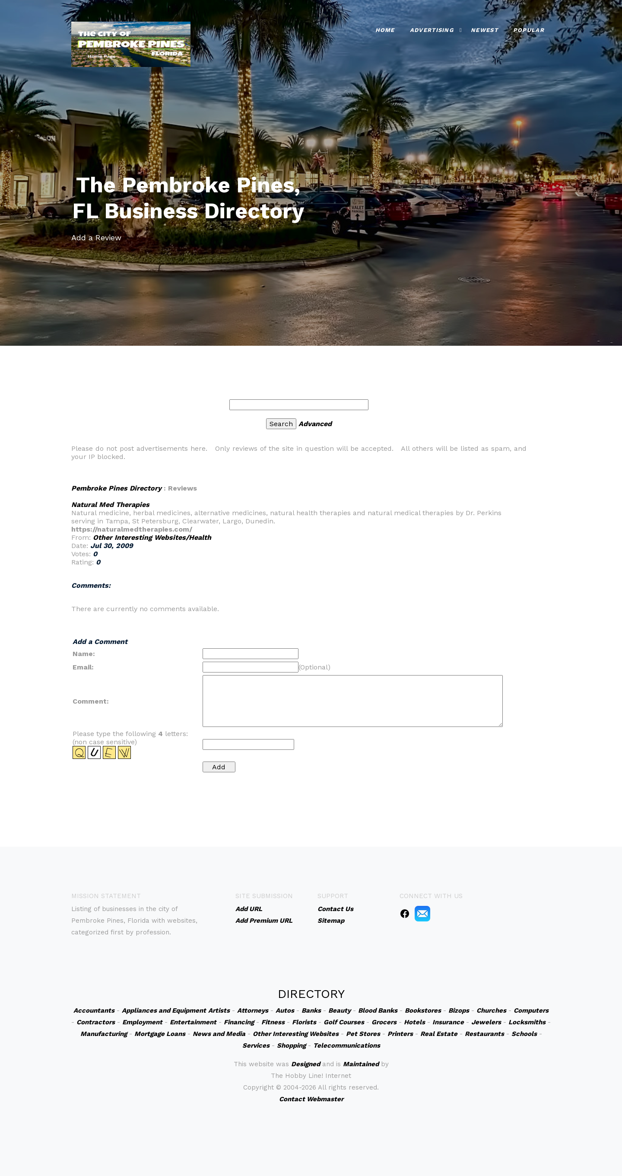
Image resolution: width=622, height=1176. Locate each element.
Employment (142, 1022)
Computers (531, 1010)
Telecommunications (346, 1045)
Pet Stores (363, 1034)
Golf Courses (344, 1022)
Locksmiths (527, 1022)
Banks (311, 1010)
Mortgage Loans (159, 1034)
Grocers (384, 1022)
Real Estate (438, 1034)
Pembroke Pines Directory (116, 488)
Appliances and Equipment (164, 1010)
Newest (484, 30)
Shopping (291, 1045)
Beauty (339, 1010)
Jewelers (486, 1022)
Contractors (95, 1022)
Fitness (273, 1022)
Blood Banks (377, 1010)
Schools (524, 1034)
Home (385, 30)
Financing (239, 1022)
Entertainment (193, 1022)
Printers (400, 1034)
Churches (491, 1010)
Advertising (432, 30)
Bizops (458, 1010)
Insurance (448, 1022)
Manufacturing (103, 1034)
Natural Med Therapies (110, 504)
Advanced (315, 424)
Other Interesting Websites (296, 1034)
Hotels (414, 1022)
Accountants (93, 1010)
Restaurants (484, 1034)
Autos (285, 1010)
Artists (219, 1010)
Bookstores (423, 1010)
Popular (528, 30)
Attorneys (252, 1010)
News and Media (219, 1034)
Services (256, 1045)
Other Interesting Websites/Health (152, 537)
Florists (304, 1022)
